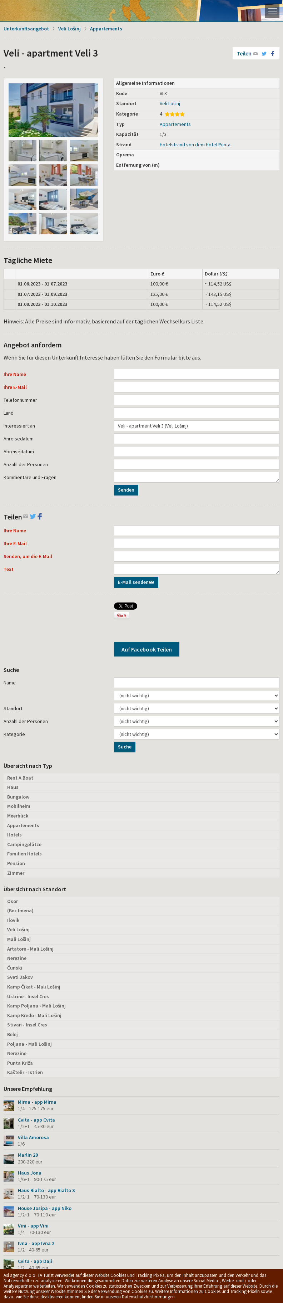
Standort (13, 708)
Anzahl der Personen (26, 464)
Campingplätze (24, 844)
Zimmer (15, 873)
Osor (12, 901)
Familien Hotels (24, 853)
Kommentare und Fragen (30, 477)
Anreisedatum (19, 438)
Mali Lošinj (19, 939)
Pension (16, 863)
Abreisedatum (19, 451)
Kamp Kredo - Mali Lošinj (34, 1015)
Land (9, 413)
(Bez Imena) (20, 910)
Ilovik (13, 920)
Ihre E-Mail (15, 387)
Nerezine (16, 958)
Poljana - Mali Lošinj (29, 1044)
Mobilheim (18, 806)
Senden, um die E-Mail (28, 556)
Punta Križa (20, 1063)
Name (10, 682)
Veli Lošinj (69, 28)
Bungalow (18, 797)
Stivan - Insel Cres (27, 1024)
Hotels (14, 834)
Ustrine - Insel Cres (28, 996)
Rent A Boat (20, 778)
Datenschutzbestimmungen (148, 1297)
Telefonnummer (20, 400)
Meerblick (17, 815)
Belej (12, 1034)
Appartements (106, 28)
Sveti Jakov (20, 977)
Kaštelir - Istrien (25, 1072)
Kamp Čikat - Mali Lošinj (33, 987)
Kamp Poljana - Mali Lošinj (36, 1005)
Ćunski (14, 968)
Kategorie (14, 734)
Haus (13, 787)
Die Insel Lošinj (30, 11)
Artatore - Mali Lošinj (30, 949)
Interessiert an (19, 426)
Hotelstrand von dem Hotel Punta (195, 144)
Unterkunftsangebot (26, 28)
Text (9, 569)
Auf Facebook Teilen (146, 649)
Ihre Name (15, 374)
